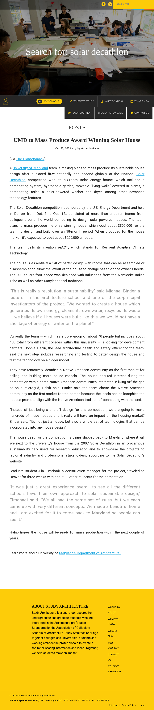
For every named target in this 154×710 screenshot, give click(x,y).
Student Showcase (114, 669)
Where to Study (114, 610)
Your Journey (113, 645)
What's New (112, 633)
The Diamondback (30, 159)
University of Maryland (30, 168)
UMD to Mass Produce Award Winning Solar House (77, 140)
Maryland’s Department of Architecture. (90, 553)
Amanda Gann (90, 148)
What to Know (113, 622)
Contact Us (113, 657)
